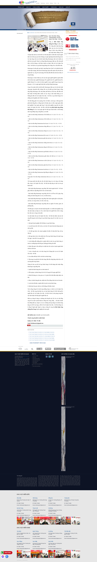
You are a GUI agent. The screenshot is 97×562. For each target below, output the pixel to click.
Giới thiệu (37, 3)
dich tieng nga (26, 356)
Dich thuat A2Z (19, 560)
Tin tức (55, 3)
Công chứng (36, 7)
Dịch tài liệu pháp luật (36, 359)
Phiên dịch (54, 7)
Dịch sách (34, 357)
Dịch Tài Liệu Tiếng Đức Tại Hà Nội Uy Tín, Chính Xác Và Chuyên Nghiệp (42, 334)
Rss (58, 3)
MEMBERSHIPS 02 (26, 348)
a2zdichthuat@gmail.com (72, 32)
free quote (72, 40)
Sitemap (51, 3)
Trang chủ (21, 7)
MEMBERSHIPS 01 (20, 348)
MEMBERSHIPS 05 (48, 348)
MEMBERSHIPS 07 (74, 348)
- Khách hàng (78, 62)
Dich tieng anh (21, 3)
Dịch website (35, 362)
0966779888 (8, 552)
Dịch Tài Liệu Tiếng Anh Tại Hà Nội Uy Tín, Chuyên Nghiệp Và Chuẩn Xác (42, 332)
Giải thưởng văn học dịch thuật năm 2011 (70, 357)
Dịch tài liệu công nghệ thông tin (37, 364)
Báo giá (61, 7)
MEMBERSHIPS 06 (60, 348)
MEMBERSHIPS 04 (39, 348)
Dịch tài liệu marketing (36, 366)
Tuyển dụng (43, 3)
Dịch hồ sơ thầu (35, 355)
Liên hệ (47, 3)
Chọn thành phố (31, 32)
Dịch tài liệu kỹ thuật (36, 358)
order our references (73, 46)
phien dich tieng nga (23, 358)
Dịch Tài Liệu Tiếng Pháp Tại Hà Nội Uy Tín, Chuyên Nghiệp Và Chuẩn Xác (42, 336)
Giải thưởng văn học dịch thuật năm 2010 (70, 407)
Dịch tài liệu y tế (35, 361)
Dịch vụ (28, 7)
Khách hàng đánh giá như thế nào (73, 72)
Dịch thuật (45, 7)
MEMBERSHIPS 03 (32, 348)
